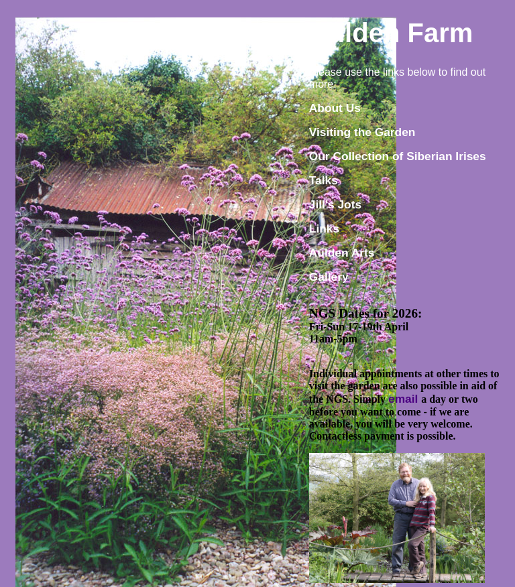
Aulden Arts (342, 252)
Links (324, 228)
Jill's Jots (335, 204)
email (404, 398)
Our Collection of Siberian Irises (397, 156)
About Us (335, 108)
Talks (323, 180)
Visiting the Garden (362, 132)
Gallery (329, 276)
